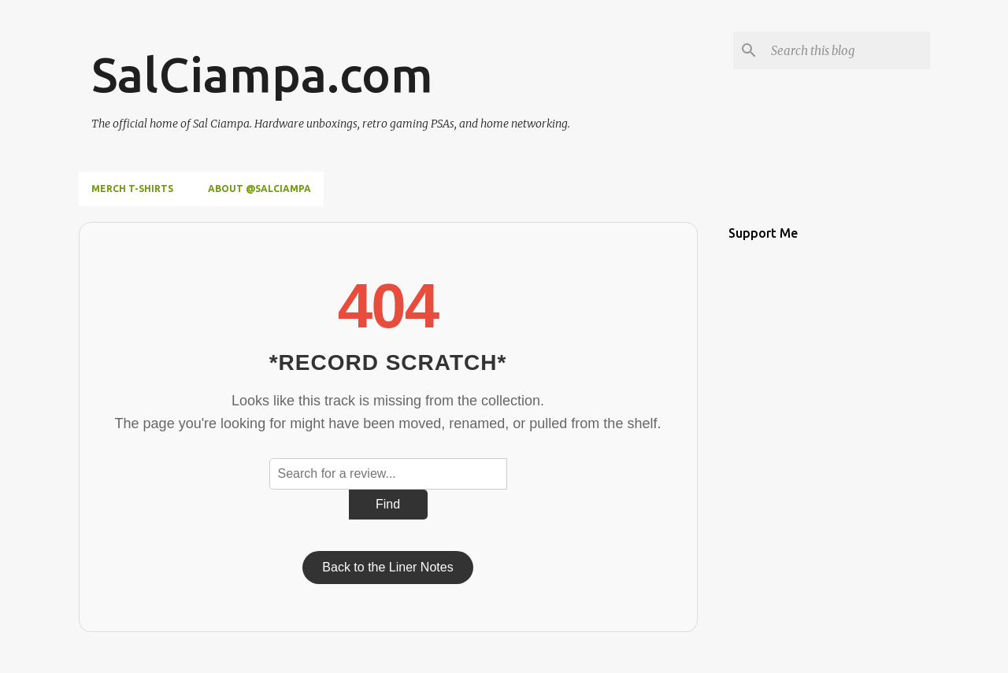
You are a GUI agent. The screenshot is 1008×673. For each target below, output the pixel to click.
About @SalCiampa (259, 188)
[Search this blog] (847, 50)
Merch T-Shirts (132, 188)
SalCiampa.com (262, 74)
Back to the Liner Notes (387, 567)
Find (388, 504)
